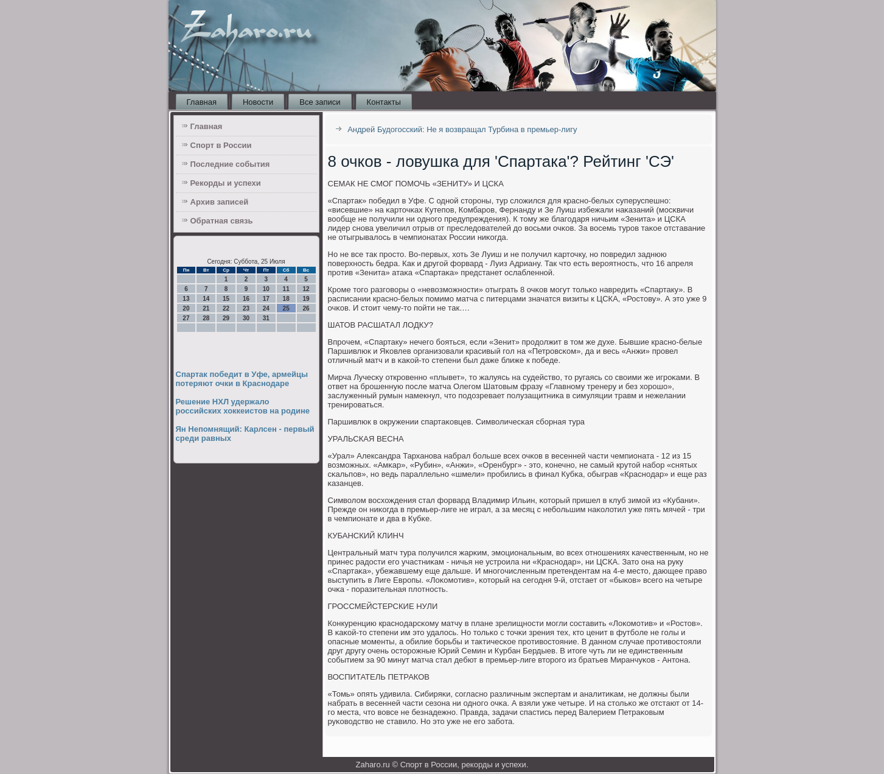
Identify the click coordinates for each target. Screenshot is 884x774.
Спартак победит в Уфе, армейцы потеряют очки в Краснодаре (242, 379)
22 (226, 308)
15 (226, 298)
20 (186, 308)
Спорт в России (221, 145)
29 (226, 318)
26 (305, 308)
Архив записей (219, 201)
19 (305, 298)
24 (266, 308)
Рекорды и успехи (225, 183)
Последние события (230, 164)
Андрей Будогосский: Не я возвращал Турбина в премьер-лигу (462, 129)
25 (286, 308)
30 (246, 318)
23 (246, 308)
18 (286, 298)
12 (305, 289)
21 (206, 308)
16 (246, 298)
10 (266, 289)
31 (266, 318)
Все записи (319, 102)
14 (206, 298)
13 (186, 298)
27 (186, 318)
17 (266, 298)
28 (206, 318)
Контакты (384, 102)
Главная (202, 102)
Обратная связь (221, 220)
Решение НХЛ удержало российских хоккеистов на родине (243, 406)
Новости (258, 102)
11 (286, 289)
